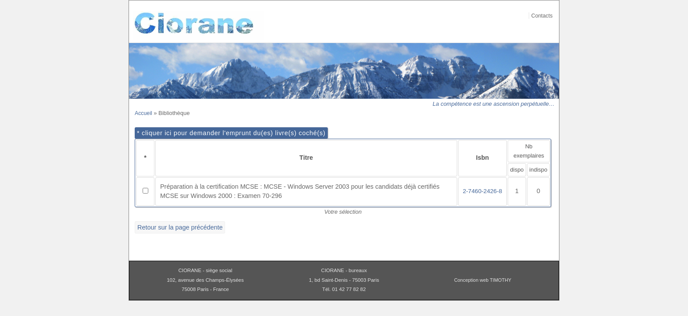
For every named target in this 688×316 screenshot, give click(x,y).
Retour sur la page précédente (179, 227)
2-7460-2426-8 (482, 191)
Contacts (542, 16)
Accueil (143, 113)
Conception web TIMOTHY (483, 280)
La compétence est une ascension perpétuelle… (494, 104)
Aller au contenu (549, 5)
